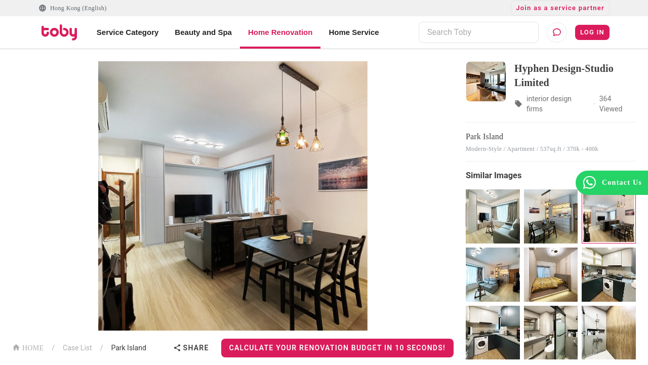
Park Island (128, 348)
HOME (28, 347)
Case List (77, 348)
